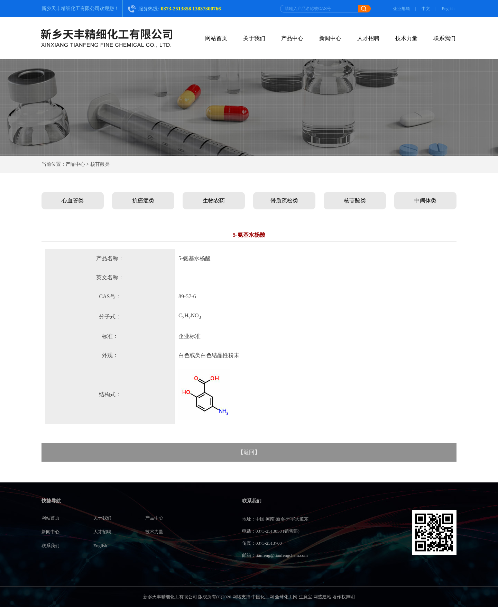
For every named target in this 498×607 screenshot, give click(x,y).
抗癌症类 (143, 200)
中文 (426, 8)
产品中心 (292, 38)
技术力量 (406, 38)
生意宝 (305, 596)
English (448, 8)
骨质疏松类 (284, 200)
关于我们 (254, 38)
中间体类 (425, 200)
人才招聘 (368, 38)
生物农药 (214, 200)
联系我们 (444, 38)
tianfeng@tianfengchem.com (282, 555)
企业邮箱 (401, 8)
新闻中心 (330, 38)
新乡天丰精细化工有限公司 (71, 8)
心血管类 (73, 200)
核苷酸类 (355, 200)
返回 (249, 452)
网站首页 (216, 38)
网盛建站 (322, 596)
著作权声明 (343, 596)
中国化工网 (262, 596)
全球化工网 (286, 596)
